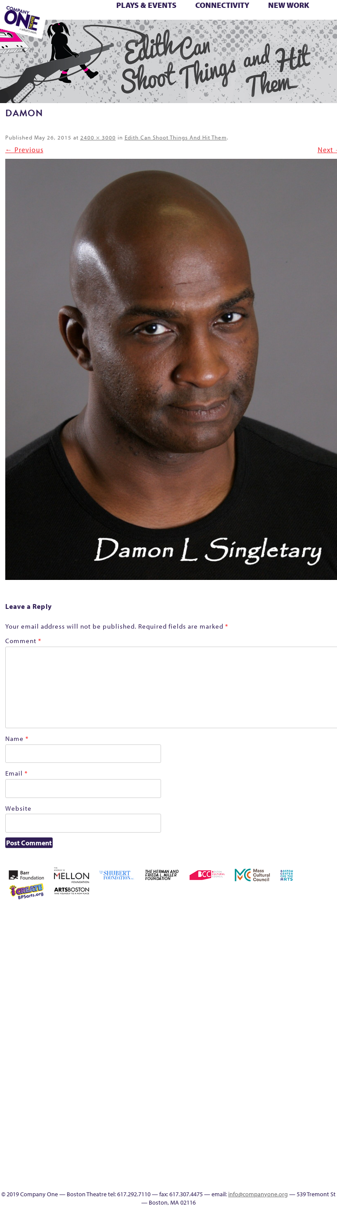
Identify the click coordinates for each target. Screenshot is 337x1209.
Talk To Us (190, 33)
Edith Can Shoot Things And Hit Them (176, 137)
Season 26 (235, 24)
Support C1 (286, 24)
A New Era (235, 916)
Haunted (248, 1001)
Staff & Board (273, 24)
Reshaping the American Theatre (174, 24)
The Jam (62, 33)
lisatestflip (210, 1032)
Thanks (240, 33)
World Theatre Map (286, 1127)
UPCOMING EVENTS (286, 1116)
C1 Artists (203, 33)
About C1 (247, 916)
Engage (215, 33)
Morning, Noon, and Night (85, 24)
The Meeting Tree (77, 33)
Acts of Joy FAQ (273, 916)
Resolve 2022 (184, 24)
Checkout (299, 948)
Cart (286, 948)
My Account (95, 24)
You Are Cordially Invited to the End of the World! (117, 33)
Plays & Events (146, 5)
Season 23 (209, 24)
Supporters (267, 33)
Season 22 (196, 24)
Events (286, 1169)
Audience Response (286, 1148)
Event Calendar (165, 33)
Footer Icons (139, 33)
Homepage (274, 1001)
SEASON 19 (228, 33)
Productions (178, 33)
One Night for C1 (121, 24)
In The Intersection (286, 1158)
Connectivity (222, 5)
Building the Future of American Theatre (236, 937)
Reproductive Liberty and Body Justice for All (161, 24)
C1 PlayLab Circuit (286, 1095)
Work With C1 (101, 33)
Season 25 (222, 24)
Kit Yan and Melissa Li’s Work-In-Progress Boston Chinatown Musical (312, 980)
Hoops (287, 1001)
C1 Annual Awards (280, 33)
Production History (135, 24)
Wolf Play (88, 33)
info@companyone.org (258, 1194)
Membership (70, 24)
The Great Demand (325, 24)
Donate (324, 948)
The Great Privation (236, 1074)
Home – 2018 (261, 1001)
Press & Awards (293, 33)
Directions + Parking (256, 33)
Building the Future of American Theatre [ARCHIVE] (248, 937)
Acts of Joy (260, 916)
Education (152, 33)
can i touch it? (273, 948)
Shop (259, 24)
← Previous (24, 149)
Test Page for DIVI (300, 24)
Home (211, 916)
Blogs (287, 1137)
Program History (286, 1106)
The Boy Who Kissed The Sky (314, 24)
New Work (288, 5)
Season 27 (247, 24)
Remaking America (147, 24)
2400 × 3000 (98, 137)
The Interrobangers (248, 1074)
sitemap (126, 33)
